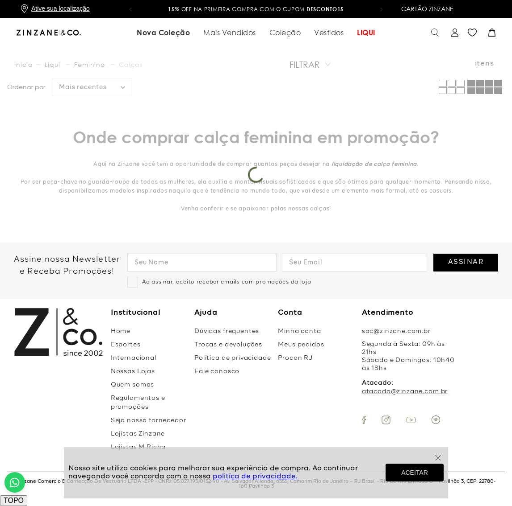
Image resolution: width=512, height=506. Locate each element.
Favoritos (472, 33)
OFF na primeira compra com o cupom (256, 9)
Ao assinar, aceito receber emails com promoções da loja (226, 282)
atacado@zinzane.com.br (405, 391)
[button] (130, 9)
